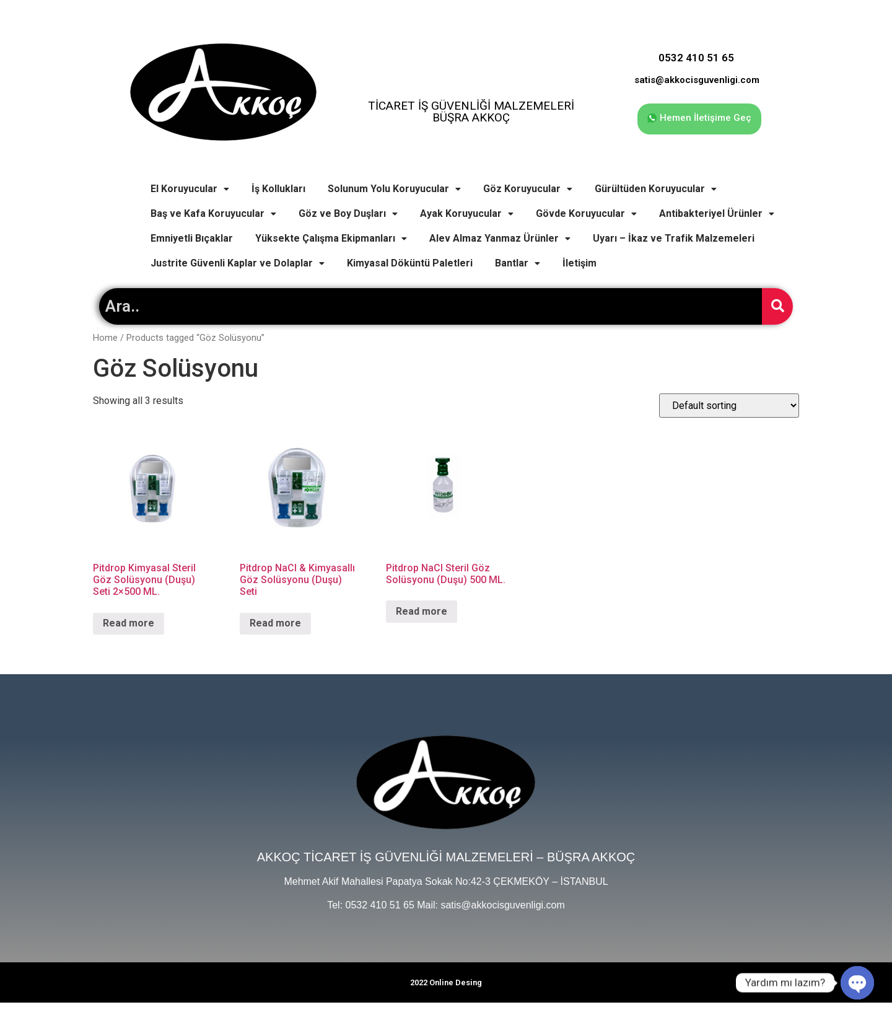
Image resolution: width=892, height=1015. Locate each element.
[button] (699, 118)
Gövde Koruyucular (586, 213)
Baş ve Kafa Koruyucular (213, 213)
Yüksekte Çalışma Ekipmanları (331, 238)
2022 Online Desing (446, 982)
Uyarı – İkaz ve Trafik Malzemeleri (673, 238)
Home (105, 337)
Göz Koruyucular (527, 189)
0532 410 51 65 (696, 57)
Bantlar (517, 263)
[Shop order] (729, 405)
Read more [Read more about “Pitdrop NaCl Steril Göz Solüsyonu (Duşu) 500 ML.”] (421, 611)
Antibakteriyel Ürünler (716, 213)
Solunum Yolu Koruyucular (394, 189)
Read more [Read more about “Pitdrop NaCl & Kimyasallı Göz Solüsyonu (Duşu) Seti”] (275, 623)
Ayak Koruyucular (467, 213)
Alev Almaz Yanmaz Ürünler (500, 238)
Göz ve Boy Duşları (348, 213)
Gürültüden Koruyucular (656, 189)
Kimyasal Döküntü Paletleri (410, 263)
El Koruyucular (190, 189)
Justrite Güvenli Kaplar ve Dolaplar (238, 263)
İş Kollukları (278, 189)
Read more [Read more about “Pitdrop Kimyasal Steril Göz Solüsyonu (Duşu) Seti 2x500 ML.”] (128, 623)
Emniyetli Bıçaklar (192, 238)
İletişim (579, 263)
